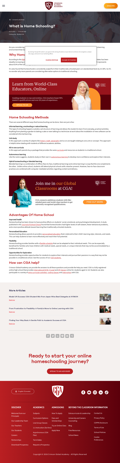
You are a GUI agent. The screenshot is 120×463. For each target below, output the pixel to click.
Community (13, 34)
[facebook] (48, 336)
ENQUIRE (111, 6)
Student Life (20, 34)
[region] (61, 55)
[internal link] (111, 6)
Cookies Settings (52, 60)
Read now (12, 300)
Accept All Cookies (69, 60)
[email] (67, 336)
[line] (62, 336)
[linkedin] (57, 336)
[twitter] (53, 336)
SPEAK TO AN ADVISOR (60, 371)
